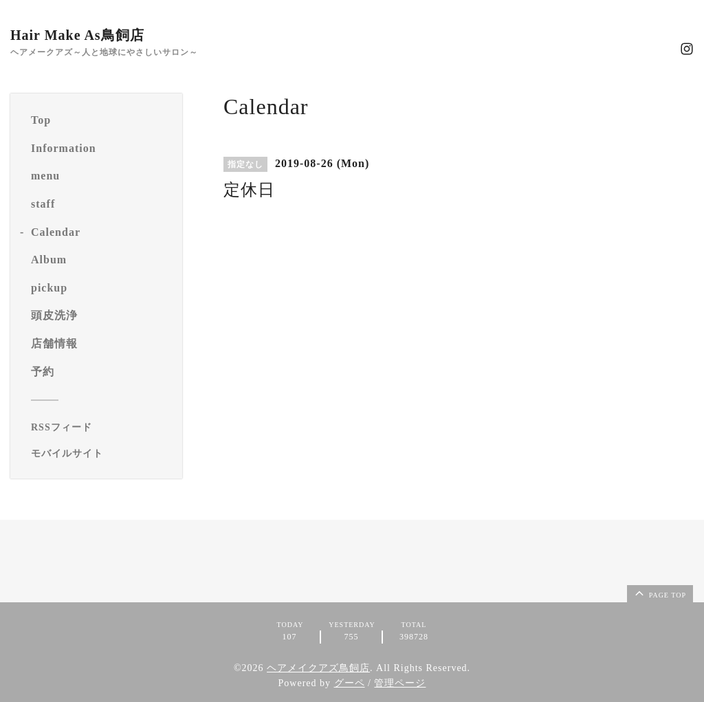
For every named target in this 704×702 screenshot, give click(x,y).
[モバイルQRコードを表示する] (101, 453)
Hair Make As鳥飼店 (77, 35)
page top (659, 593)
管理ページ (400, 683)
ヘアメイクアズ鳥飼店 (318, 668)
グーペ (349, 683)
